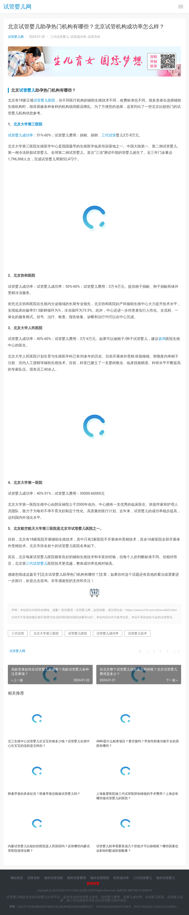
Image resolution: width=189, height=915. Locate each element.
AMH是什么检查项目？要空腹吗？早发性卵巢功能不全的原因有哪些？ (137, 743)
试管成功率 (78, 37)
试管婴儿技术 (137, 633)
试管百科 (94, 37)
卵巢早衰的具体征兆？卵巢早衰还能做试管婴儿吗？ (44, 793)
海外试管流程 (53, 878)
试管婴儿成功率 (20, 135)
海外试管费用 (76, 878)
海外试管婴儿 (165, 878)
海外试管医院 (99, 878)
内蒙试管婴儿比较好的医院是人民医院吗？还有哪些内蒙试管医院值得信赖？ (49, 848)
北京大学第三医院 (28, 124)
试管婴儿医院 (44, 100)
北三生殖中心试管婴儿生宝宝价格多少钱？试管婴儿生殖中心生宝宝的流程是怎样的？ (49, 743)
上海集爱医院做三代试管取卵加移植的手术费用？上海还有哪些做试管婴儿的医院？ (137, 796)
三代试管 (108, 135)
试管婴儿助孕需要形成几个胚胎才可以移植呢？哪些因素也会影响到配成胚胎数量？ (137, 848)
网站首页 (17, 878)
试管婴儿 (27, 90)
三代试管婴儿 (59, 37)
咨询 (162, 339)
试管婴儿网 (17, 7)
